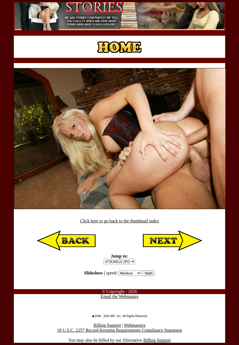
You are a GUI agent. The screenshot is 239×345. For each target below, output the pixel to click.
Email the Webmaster (119, 296)
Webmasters (135, 325)
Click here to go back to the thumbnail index (119, 221)
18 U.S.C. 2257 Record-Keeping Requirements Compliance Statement (119, 330)
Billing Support (107, 325)
